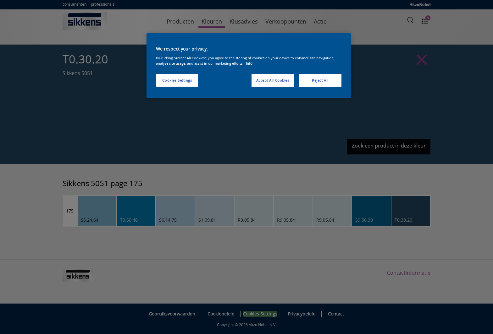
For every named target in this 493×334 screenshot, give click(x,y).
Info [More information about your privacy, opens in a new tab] (249, 63)
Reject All (320, 80)
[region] (249, 65)
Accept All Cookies (272, 80)
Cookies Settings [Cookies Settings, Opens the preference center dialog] (177, 80)
